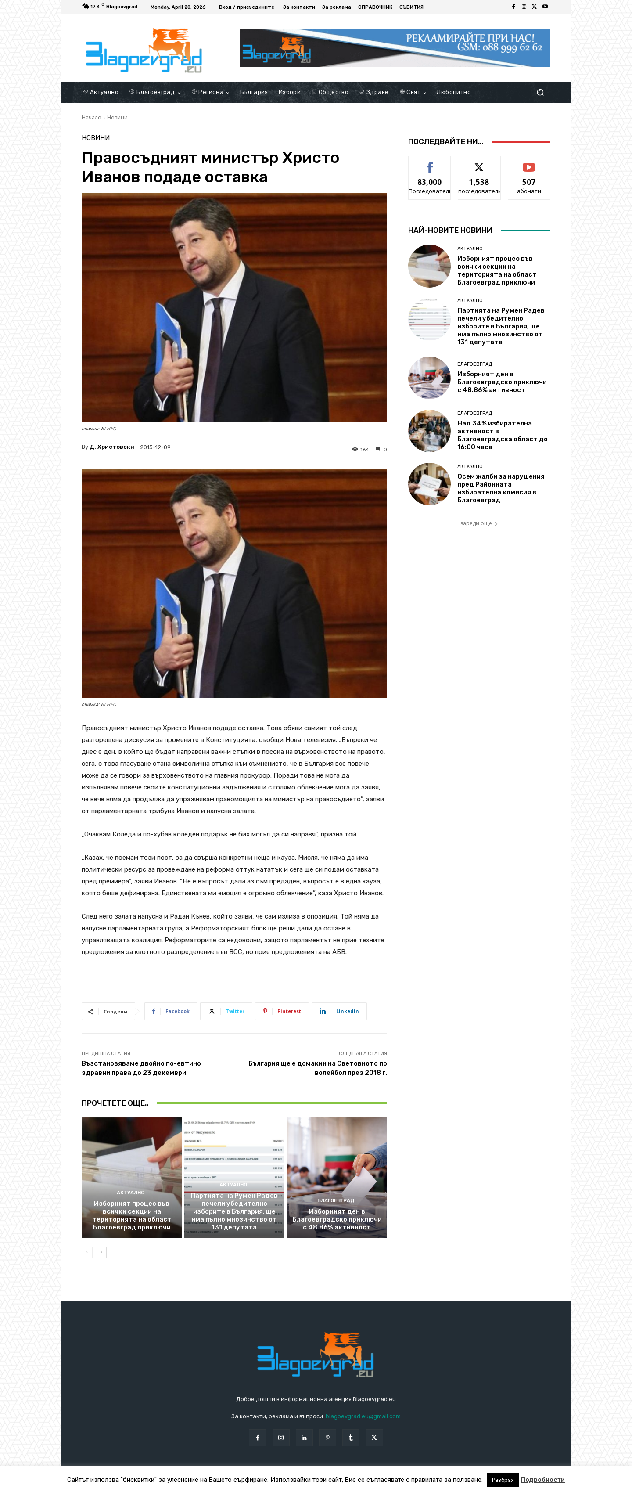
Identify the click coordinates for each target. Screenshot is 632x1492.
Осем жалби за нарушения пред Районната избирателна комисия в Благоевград (501, 488)
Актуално (130, 1192)
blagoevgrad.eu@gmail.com (363, 1416)
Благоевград (335, 1200)
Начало (91, 117)
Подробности (543, 1480)
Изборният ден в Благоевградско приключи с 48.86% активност (337, 1219)
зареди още (479, 523)
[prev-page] (87, 1252)
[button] (540, 92)
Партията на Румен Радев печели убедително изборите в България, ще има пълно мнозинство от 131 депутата (234, 1211)
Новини (117, 117)
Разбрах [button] (503, 1480)
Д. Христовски (112, 447)
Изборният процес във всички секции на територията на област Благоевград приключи (132, 1215)
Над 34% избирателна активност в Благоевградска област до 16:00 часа (502, 435)
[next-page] (101, 1252)
